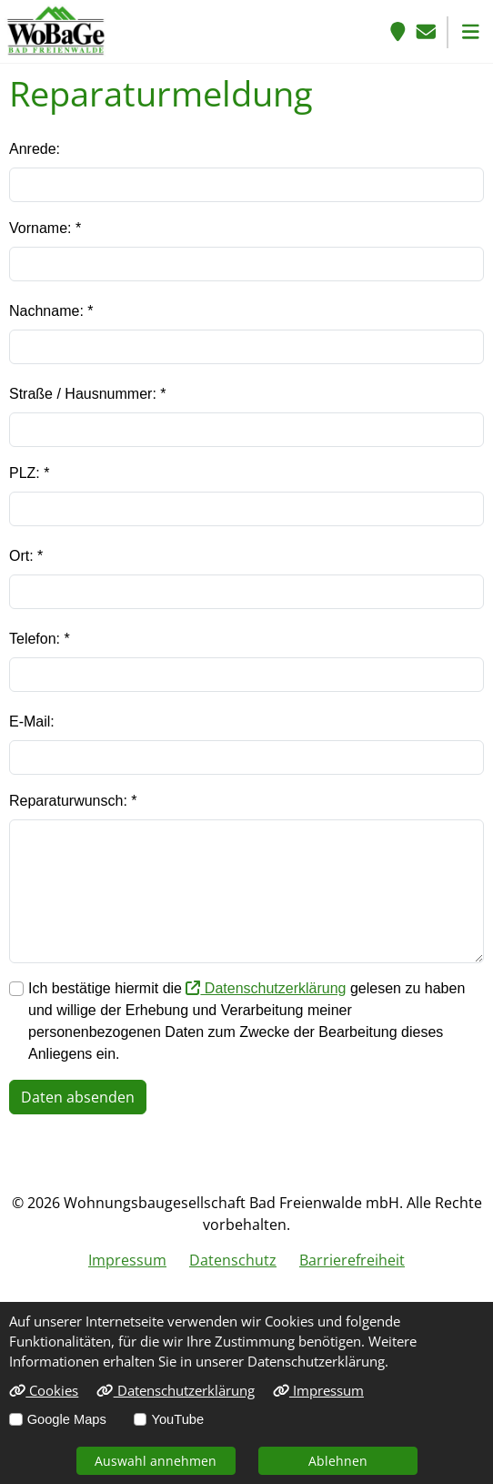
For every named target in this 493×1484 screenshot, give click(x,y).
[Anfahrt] (398, 31)
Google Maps (66, 1419)
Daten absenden (78, 1097)
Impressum (127, 1260)
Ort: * (26, 556)
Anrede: (34, 149)
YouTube (177, 1419)
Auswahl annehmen (155, 1460)
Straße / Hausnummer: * (87, 393)
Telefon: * (39, 638)
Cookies (43, 1390)
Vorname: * (45, 228)
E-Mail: (32, 721)
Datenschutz (233, 1260)
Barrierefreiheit (352, 1260)
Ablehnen (337, 1460)
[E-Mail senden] (426, 31)
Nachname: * (51, 311)
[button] (470, 31)
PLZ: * (29, 473)
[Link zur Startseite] (56, 30)
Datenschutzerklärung (266, 988)
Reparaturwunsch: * (73, 800)
